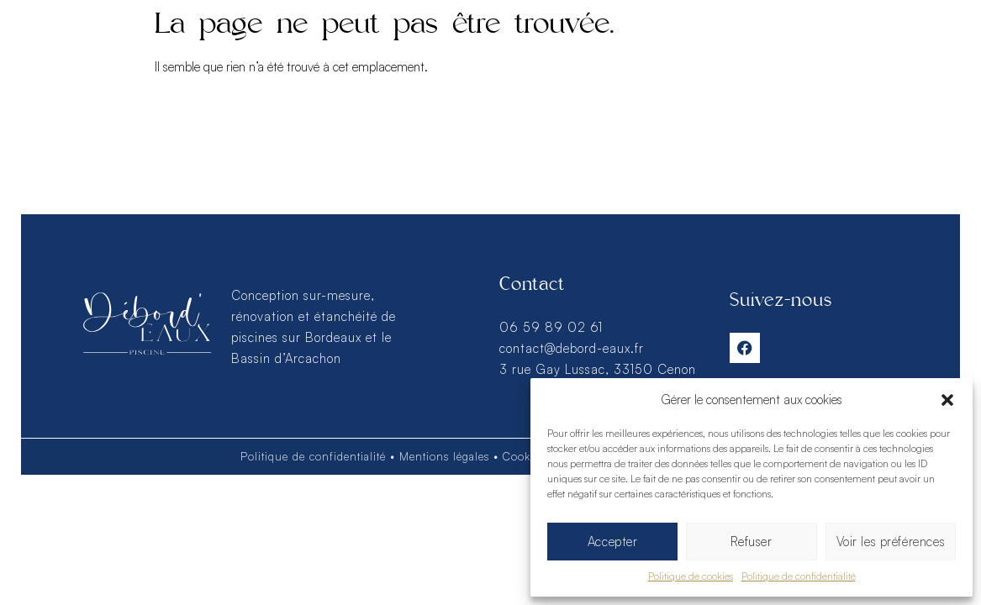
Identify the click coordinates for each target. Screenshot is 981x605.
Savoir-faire (718, 49)
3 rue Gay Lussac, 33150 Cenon (597, 369)
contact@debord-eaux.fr (571, 348)
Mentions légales (444, 456)
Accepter (612, 542)
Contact (841, 49)
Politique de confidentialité (798, 576)
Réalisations (268, 49)
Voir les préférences (890, 542)
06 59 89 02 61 (551, 327)
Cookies (524, 456)
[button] (947, 400)
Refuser (751, 542)
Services (138, 48)
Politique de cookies (690, 576)
